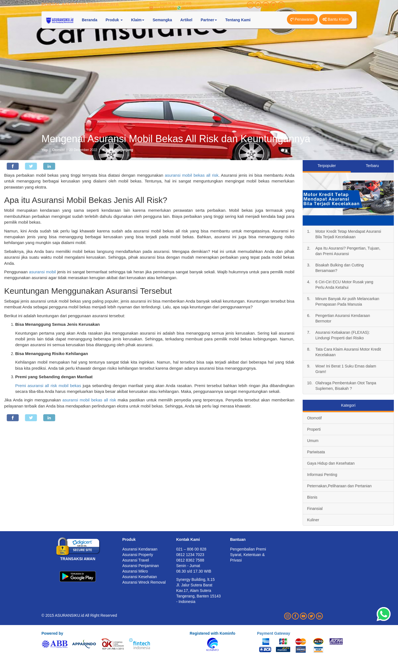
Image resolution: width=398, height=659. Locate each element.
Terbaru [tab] (372, 165)
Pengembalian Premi (248, 549)
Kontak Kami (188, 539)
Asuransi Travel (135, 560)
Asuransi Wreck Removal (144, 582)
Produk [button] (114, 20)
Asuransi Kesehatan (139, 577)
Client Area (312, 4)
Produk (129, 539)
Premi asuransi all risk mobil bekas (48, 385)
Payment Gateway (273, 633)
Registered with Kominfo (212, 633)
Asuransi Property (137, 554)
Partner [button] (209, 20)
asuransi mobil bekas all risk (191, 175)
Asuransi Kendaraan (140, 549)
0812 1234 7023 (192, 7)
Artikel (186, 20)
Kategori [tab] (348, 405)
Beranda (89, 20)
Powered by (52, 633)
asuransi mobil (42, 271)
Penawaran (302, 19)
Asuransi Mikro (135, 571)
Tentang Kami (238, 20)
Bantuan (238, 539)
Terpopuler (327, 165)
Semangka (162, 20)
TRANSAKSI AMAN (77, 559)
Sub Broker (344, 4)
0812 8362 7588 (190, 560)
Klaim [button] (137, 20)
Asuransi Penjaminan (140, 565)
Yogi (44, 150)
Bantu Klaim (336, 19)
